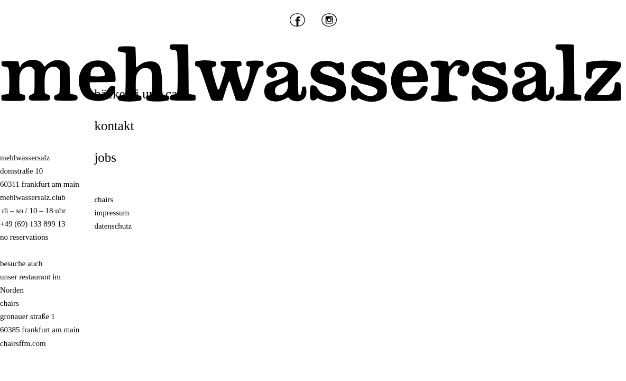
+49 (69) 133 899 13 (32, 224)
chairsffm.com (23, 343)
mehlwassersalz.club (33, 197)
